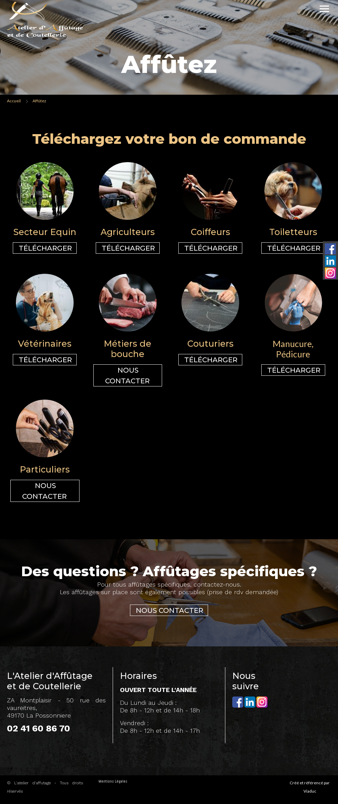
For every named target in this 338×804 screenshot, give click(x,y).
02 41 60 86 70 (38, 728)
